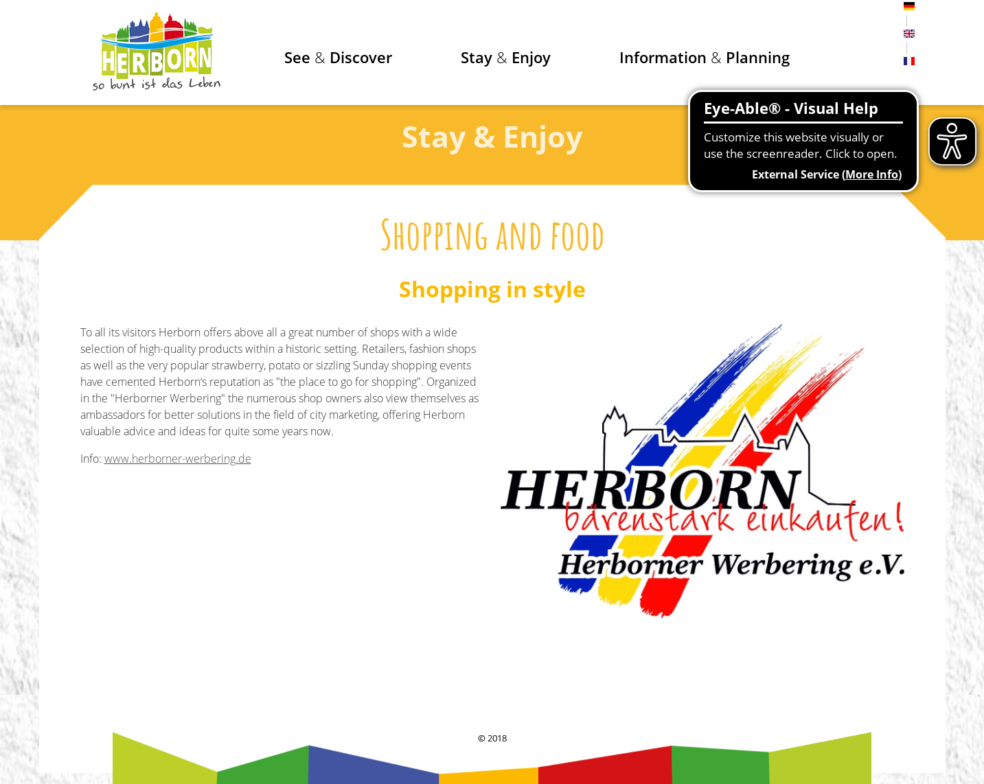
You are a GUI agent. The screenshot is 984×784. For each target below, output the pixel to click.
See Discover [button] (338, 57)
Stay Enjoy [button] (506, 57)
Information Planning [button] (704, 57)
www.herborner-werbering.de (177, 458)
